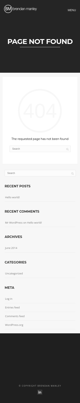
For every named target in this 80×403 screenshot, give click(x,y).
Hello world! (12, 197)
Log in (8, 299)
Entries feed (12, 307)
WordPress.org (14, 325)
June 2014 (11, 248)
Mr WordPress (13, 222)
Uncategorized (14, 273)
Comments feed (15, 316)
